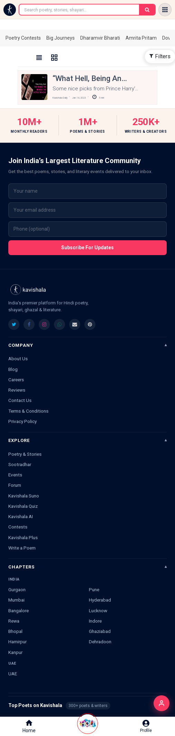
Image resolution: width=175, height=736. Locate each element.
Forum (14, 485)
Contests (17, 527)
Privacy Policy (22, 421)
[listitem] (13, 324)
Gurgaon (17, 589)
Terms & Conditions (28, 411)
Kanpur (15, 652)
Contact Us (19, 400)
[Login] (161, 703)
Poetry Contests (23, 38)
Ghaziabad (100, 631)
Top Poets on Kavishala (87, 705)
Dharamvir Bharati (100, 38)
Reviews (16, 390)
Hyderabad (100, 600)
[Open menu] (165, 9)
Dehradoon (100, 641)
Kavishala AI (20, 516)
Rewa (13, 621)
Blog (13, 369)
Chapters (21, 566)
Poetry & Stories (25, 454)
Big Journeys (60, 38)
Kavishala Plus (23, 537)
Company (20, 345)
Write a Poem (22, 548)
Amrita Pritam (141, 38)
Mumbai (16, 600)
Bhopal (15, 631)
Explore (19, 440)
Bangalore (18, 610)
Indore (95, 621)
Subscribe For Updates (87, 247)
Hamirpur (17, 641)
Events (15, 474)
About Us (18, 358)
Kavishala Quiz (23, 506)
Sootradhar (19, 464)
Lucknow (98, 610)
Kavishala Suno (23, 495)
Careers (16, 379)
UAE (12, 673)
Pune (94, 589)
